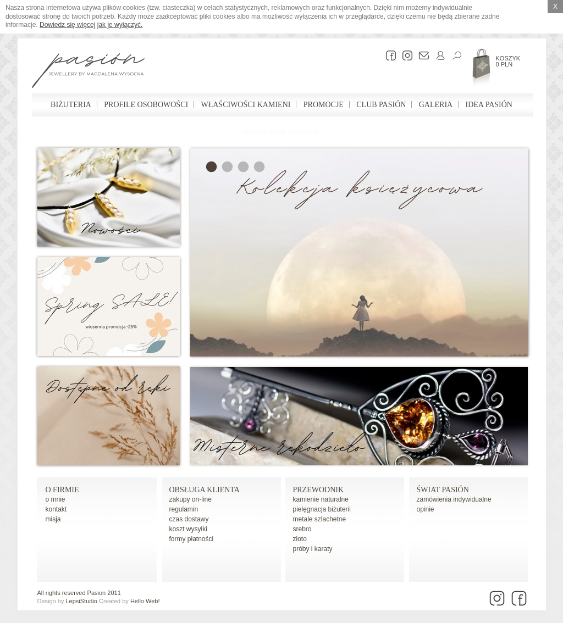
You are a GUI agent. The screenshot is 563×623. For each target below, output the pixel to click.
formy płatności (191, 539)
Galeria (435, 105)
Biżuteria (71, 105)
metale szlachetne (319, 519)
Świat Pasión (443, 490)
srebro (302, 529)
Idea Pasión (489, 105)
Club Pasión (381, 105)
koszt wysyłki (188, 529)
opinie (425, 509)
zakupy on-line (190, 499)
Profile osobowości (146, 105)
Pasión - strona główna (88, 72)
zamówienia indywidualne (454, 499)
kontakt (56, 509)
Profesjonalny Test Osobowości (259, 167)
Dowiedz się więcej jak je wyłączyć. (91, 25)
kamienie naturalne (321, 499)
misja (53, 519)
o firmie (62, 490)
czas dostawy (189, 519)
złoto (300, 539)
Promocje (323, 105)
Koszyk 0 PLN (508, 61)
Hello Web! (145, 601)
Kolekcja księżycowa (211, 167)
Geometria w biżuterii (243, 167)
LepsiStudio (81, 601)
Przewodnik (318, 490)
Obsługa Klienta (204, 490)
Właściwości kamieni (245, 105)
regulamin (183, 509)
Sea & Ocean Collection (227, 167)
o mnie (55, 499)
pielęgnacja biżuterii (322, 509)
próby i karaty (313, 549)
